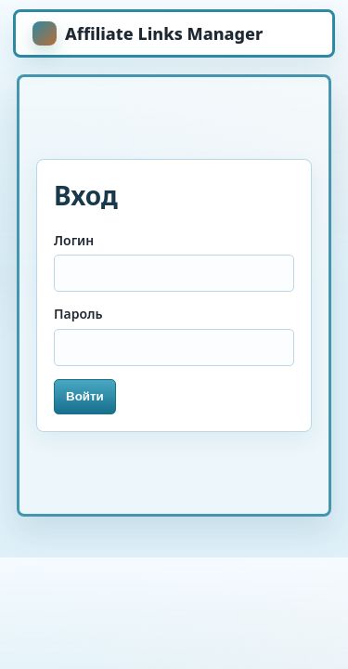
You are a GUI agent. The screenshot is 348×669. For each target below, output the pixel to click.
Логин (74, 240)
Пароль (78, 313)
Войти (85, 396)
